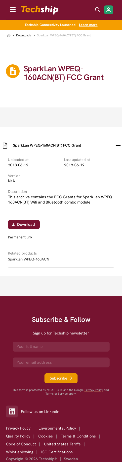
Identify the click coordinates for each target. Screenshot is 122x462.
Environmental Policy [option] (57, 428)
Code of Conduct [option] (21, 444)
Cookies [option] (45, 436)
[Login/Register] (108, 9)
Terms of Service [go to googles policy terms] (56, 394)
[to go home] (39, 10)
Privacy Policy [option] (18, 428)
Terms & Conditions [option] (78, 436)
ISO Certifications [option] (57, 452)
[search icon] (97, 9)
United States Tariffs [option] (62, 444)
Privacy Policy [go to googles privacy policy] (93, 390)
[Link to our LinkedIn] (13, 411)
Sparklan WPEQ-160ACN (28, 259)
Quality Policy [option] (18, 436)
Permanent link (20, 237)
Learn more (88, 25)
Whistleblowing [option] (19, 452)
